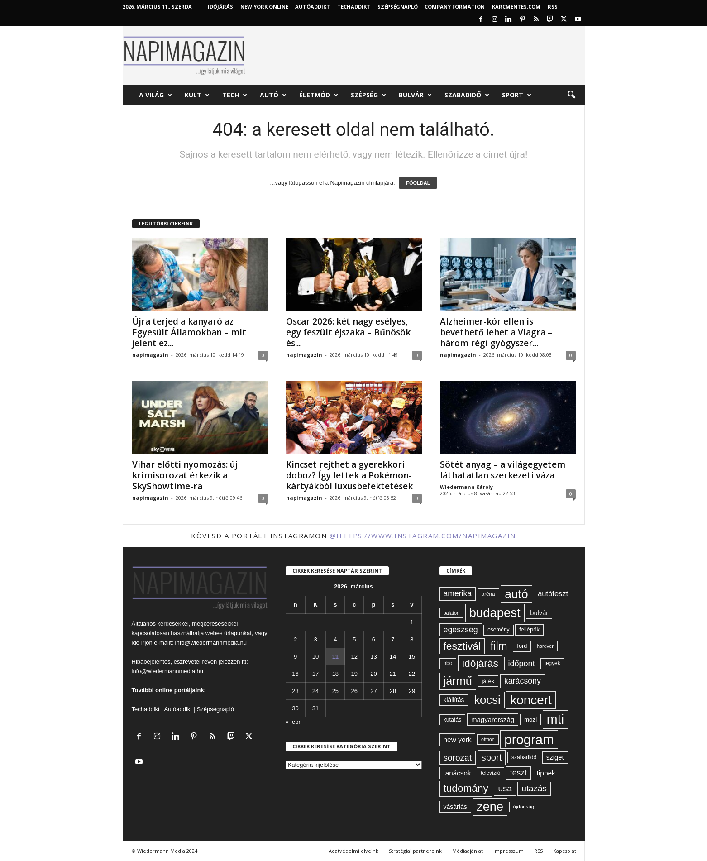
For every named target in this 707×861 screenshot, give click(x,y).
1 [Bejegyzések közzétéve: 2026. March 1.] (411, 622)
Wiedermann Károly (466, 486)
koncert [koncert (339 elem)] (530, 700)
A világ (155, 95)
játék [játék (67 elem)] (488, 681)
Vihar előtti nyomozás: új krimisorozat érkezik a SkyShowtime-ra (185, 475)
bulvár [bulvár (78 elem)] (539, 613)
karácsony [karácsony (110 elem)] (522, 680)
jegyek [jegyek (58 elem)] (552, 663)
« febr (293, 721)
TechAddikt (353, 6)
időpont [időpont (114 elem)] (521, 663)
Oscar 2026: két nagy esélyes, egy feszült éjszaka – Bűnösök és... (348, 332)
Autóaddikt (178, 709)
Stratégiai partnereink (415, 850)
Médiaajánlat (467, 850)
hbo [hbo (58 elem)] (448, 663)
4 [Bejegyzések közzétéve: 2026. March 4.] (335, 639)
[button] (571, 95)
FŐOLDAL (418, 183)
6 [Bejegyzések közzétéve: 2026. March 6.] (373, 639)
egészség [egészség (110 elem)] (461, 629)
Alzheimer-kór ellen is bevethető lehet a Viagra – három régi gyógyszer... (496, 332)
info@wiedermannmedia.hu (211, 642)
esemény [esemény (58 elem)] (498, 630)
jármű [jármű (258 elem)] (458, 680)
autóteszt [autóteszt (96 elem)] (553, 593)
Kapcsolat (564, 850)
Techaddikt (146, 709)
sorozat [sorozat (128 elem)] (458, 757)
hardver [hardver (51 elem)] (545, 646)
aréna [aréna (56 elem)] (488, 594)
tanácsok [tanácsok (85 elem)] (457, 773)
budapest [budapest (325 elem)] (495, 613)
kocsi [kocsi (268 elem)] (487, 700)
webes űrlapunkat (228, 633)
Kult (197, 95)
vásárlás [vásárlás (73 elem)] (455, 806)
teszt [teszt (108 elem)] (518, 772)
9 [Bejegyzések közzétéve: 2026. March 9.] (295, 656)
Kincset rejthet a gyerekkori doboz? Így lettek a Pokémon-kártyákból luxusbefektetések (349, 475)
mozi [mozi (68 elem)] (530, 719)
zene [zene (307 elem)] (490, 806)
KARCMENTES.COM (516, 6)
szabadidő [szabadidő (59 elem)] (523, 757)
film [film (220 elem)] (499, 646)
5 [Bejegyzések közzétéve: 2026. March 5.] (354, 639)
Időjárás (220, 6)
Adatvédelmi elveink (353, 850)
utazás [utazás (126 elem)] (533, 788)
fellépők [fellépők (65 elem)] (529, 629)
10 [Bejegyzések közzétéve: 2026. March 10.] (315, 656)
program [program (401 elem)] (529, 739)
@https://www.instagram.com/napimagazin (423, 535)
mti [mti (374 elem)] (555, 719)
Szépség (368, 95)
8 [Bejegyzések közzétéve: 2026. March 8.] (411, 639)
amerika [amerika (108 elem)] (458, 593)
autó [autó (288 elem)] (516, 594)
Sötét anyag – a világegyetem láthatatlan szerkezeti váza (502, 470)
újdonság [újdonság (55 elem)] (524, 806)
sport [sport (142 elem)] (492, 757)
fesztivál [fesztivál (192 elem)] (462, 646)
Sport (516, 95)
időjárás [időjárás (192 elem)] (480, 663)
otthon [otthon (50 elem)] (488, 739)
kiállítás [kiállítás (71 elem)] (454, 699)
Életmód (318, 95)
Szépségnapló (397, 6)
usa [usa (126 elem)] (504, 788)
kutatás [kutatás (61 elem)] (453, 720)
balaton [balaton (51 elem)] (452, 613)
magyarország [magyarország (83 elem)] (492, 719)
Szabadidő (466, 95)
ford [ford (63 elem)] (522, 645)
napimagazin (150, 354)
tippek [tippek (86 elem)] (546, 773)
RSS (553, 6)
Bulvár (415, 95)
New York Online (264, 6)
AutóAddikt (312, 6)
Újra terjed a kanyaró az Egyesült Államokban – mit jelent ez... (189, 332)
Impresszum (508, 850)
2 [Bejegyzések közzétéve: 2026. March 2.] (295, 639)
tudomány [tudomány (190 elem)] (466, 788)
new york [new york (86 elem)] (458, 739)
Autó (273, 95)
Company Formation (455, 6)
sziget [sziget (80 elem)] (555, 757)
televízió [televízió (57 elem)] (490, 772)
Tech (234, 95)
